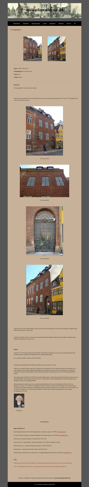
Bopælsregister (36, 23)
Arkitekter (26, 23)
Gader (45, 23)
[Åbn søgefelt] (75, 23)
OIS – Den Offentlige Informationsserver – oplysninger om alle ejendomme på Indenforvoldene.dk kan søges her (40, 466)
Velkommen (16, 23)
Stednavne (52, 23)
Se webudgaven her (61, 431)
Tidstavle (61, 23)
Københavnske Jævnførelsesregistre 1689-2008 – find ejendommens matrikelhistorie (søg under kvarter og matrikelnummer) (43, 463)
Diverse (69, 23)
